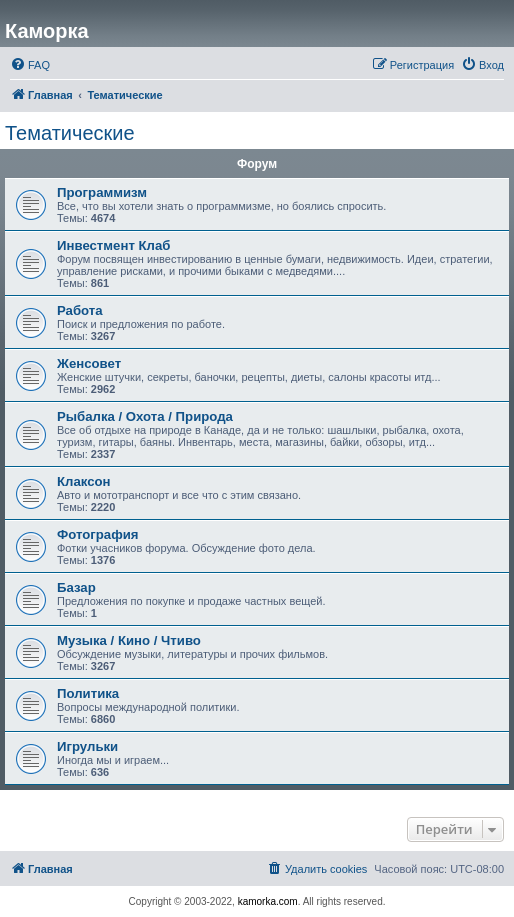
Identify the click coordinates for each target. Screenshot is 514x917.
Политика (88, 693)
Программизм (102, 192)
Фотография (98, 534)
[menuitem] (30, 65)
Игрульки (87, 746)
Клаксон (84, 481)
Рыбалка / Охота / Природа (145, 416)
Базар (76, 587)
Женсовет (89, 363)
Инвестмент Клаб (113, 245)
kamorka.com (268, 901)
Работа (80, 310)
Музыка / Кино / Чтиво (129, 640)
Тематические (70, 133)
